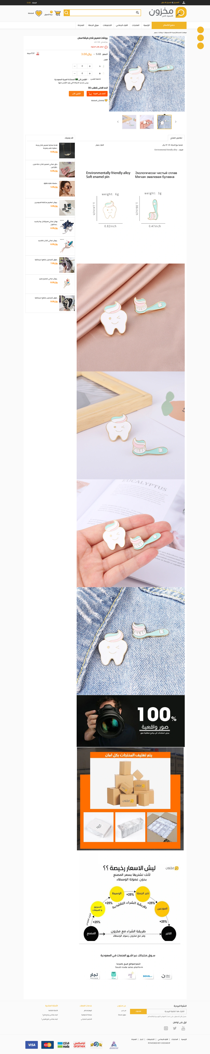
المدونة (81, 25)
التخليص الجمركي (86, 1019)
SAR (98, 54)
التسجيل (176, 2)
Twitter (174, 1028)
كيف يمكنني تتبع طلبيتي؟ (49, 1019)
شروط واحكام (88, 1011)
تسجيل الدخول (166, 2)
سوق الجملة (93, 25)
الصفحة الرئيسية (176, 33)
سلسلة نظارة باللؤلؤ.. (51, 183)
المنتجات (135, 25)
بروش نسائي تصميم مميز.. (48, 279)
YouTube (183, 1028)
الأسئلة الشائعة (53, 1011)
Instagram (166, 1028)
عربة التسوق (48, 13)
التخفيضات (107, 25)
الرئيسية (146, 25)
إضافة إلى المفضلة (97, 101)
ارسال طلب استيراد (97, 47)
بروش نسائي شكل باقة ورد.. (48, 241)
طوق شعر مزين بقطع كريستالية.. (46, 260)
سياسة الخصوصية (86, 1015)
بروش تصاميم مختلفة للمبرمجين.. (46, 202)
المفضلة (31, 13)
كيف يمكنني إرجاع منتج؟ (50, 1015)
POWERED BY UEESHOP (159, 1043)
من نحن (123, 1011)
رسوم (155, 33)
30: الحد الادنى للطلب (98, 88)
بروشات (161, 33)
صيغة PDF (33, 53)
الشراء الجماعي (122, 25)
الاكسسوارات (167, 33)
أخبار (141, 1039)
